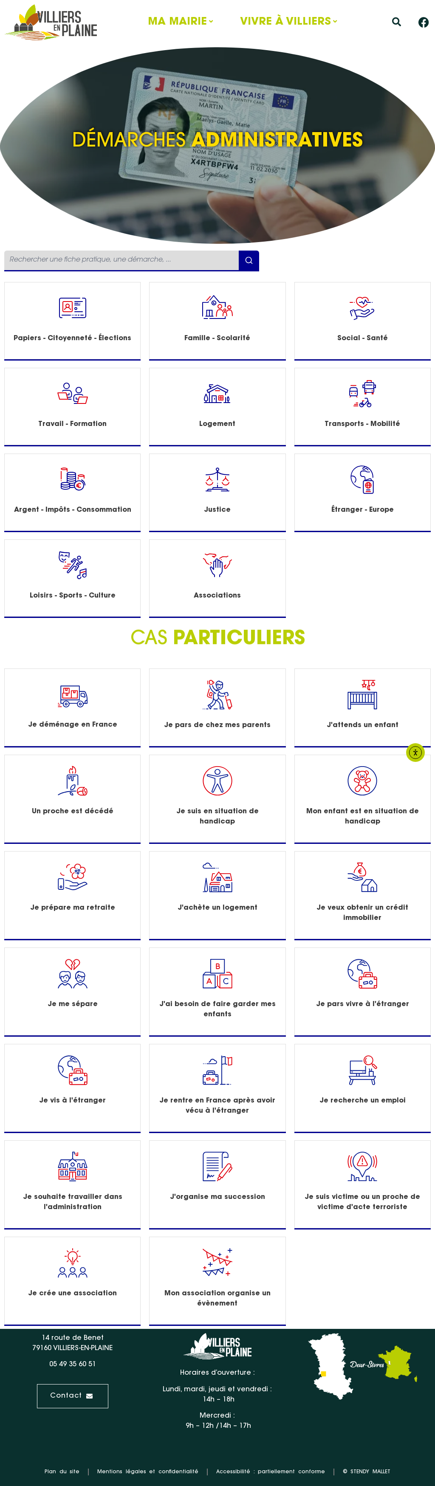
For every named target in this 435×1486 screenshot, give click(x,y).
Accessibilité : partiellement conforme (270, 1472)
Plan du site (62, 1472)
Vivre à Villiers (285, 22)
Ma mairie (177, 22)
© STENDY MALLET (366, 1472)
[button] (397, 22)
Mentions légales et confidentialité (147, 1472)
